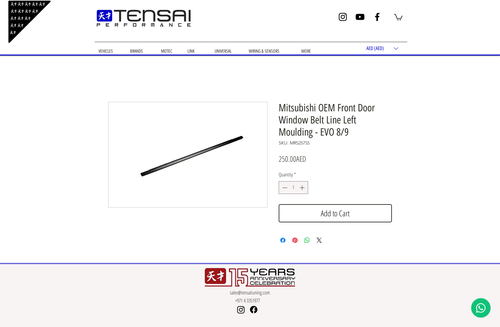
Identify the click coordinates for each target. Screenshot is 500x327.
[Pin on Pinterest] (295, 240)
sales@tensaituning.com (250, 292)
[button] (398, 16)
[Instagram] (342, 16)
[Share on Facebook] (283, 240)
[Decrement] (284, 188)
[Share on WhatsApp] (307, 240)
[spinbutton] (293, 188)
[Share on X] (319, 240)
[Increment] (302, 188)
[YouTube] (360, 16)
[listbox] (382, 48)
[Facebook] (377, 16)
